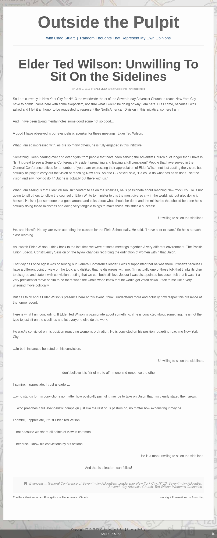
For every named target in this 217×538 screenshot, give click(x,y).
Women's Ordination (187, 487)
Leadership (126, 483)
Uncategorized (137, 89)
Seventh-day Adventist (184, 483)
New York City (146, 483)
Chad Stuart (100, 89)
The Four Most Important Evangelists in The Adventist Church (50, 497)
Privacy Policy (136, 529)
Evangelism (37, 483)
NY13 (163, 483)
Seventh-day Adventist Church (130, 487)
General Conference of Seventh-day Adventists (82, 483)
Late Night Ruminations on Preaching (181, 497)
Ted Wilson (162, 487)
